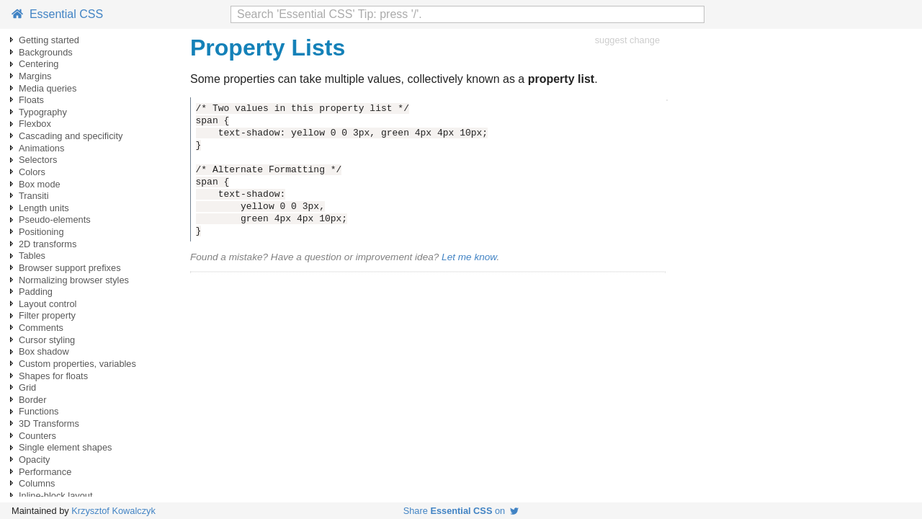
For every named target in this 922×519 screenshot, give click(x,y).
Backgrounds (46, 52)
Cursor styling (47, 339)
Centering (39, 63)
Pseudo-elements (55, 219)
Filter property (47, 315)
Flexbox (35, 123)
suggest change (627, 40)
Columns (37, 483)
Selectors (38, 159)
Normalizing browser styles (74, 280)
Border (32, 399)
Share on (461, 510)
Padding (36, 291)
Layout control (47, 303)
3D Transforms (49, 423)
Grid (27, 387)
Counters (37, 435)
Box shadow (44, 351)
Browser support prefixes (70, 267)
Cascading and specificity (70, 135)
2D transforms (47, 244)
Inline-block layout (55, 495)
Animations (41, 148)
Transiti (33, 195)
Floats (31, 99)
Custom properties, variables (77, 363)
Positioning (41, 231)
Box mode (40, 184)
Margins (35, 76)
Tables (32, 255)
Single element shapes (65, 447)
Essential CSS (57, 14)
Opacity (34, 459)
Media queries (47, 88)
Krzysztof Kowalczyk (113, 510)
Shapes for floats (53, 376)
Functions (38, 411)
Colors (32, 172)
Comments (41, 327)
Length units (44, 208)
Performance (45, 471)
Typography (43, 112)
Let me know (469, 257)
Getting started (49, 40)
